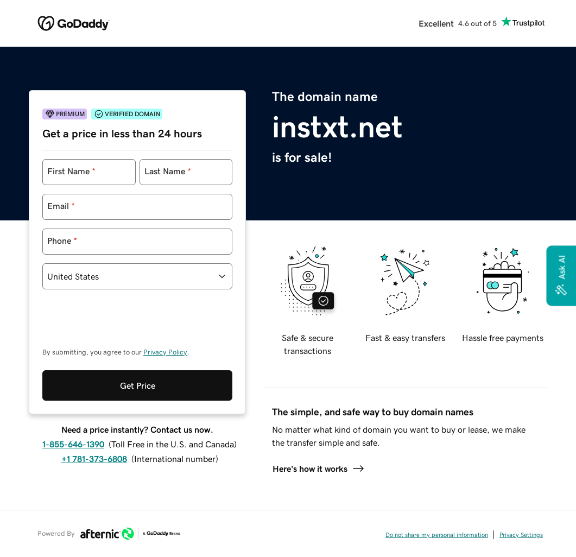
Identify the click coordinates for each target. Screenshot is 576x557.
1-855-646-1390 (73, 444)
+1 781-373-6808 (94, 458)
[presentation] (124, 323)
